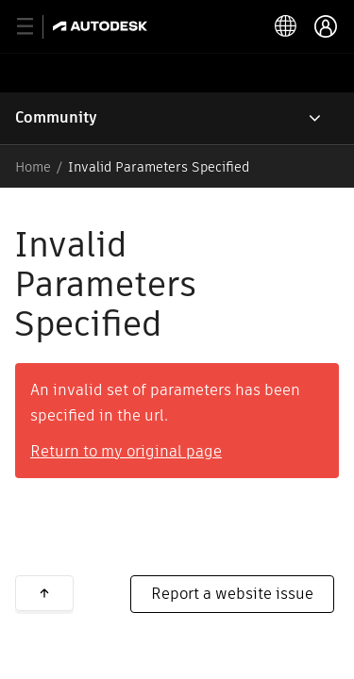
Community (56, 117)
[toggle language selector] (286, 26)
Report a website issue (232, 593)
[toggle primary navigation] (35, 27)
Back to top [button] (44, 593)
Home (33, 166)
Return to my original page (126, 451)
